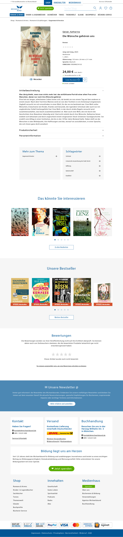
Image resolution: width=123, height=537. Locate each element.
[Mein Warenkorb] (110, 8)
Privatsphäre (58, 533)
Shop (48, 2)
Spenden (88, 486)
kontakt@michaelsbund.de (25, 431)
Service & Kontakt (105, 1)
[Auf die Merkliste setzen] (85, 80)
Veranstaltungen (89, 497)
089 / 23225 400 (20, 433)
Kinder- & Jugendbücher (35, 15)
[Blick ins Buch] (35, 79)
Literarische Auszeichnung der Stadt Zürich (78, 161)
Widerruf (83, 533)
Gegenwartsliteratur (28, 156)
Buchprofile (91, 15)
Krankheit (68, 176)
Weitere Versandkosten (56, 439)
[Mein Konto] (100, 8)
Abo (49, 504)
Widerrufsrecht (53, 441)
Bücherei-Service (105, 15)
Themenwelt (71, 15)
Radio (50, 500)
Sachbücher (52, 15)
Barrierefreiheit (71, 533)
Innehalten (60, 2)
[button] (55, 239)
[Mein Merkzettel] (105, 8)
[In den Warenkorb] (73, 80)
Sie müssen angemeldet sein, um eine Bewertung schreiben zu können (61, 366)
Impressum (35, 533)
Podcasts (51, 497)
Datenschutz (47, 533)
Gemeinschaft (70, 171)
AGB (90, 533)
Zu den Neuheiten (61, 247)
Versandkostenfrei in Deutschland (24, 1)
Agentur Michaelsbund (91, 500)
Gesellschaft (53, 486)
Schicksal (68, 156)
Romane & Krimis (17, 15)
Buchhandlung (88, 504)
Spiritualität (52, 493)
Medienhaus (75, 2)
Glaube (81, 15)
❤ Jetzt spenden (45, 8)
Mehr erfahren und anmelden (61, 404)
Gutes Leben (53, 490)
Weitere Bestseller (61, 317)
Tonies (61, 15)
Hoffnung (68, 166)
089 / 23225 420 (90, 438)
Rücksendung (66, 441)
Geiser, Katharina (71, 32)
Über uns (86, 490)
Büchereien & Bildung (91, 493)
